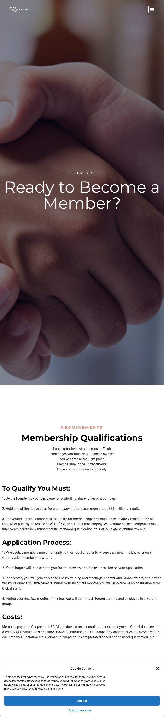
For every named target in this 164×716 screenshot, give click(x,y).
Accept (82, 701)
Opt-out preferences (80, 710)
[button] (157, 668)
